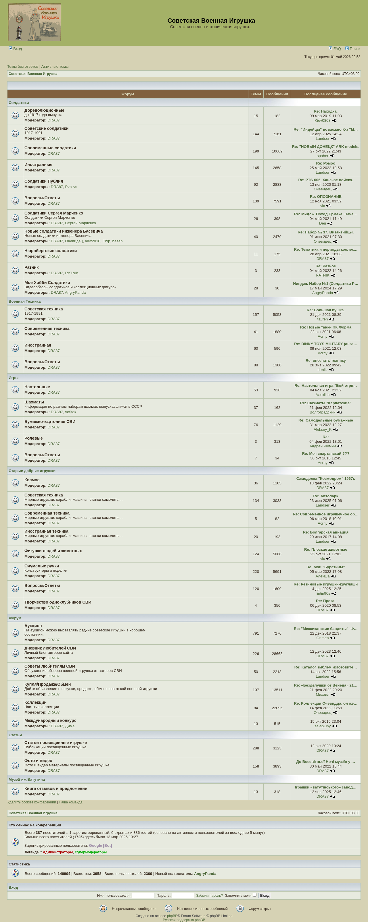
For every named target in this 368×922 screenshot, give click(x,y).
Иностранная (37, 345)
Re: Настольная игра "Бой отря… (325, 385)
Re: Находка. (326, 111)
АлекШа (323, 395)
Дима (70, 726)
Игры (13, 378)
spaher (322, 156)
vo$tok (70, 412)
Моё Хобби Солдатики (47, 282)
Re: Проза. (326, 601)
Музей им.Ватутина (27, 779)
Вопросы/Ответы (42, 198)
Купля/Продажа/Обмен (47, 684)
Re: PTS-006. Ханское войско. (325, 180)
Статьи (15, 735)
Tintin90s (322, 593)
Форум (15, 618)
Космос (31, 480)
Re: (326, 437)
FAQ (335, 49)
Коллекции (35, 702)
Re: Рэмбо (326, 163)
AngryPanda (75, 292)
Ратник (31, 267)
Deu (322, 223)
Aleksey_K (322, 429)
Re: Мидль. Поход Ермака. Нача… (325, 214)
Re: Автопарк (325, 496)
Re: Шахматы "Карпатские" (325, 403)
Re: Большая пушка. (326, 310)
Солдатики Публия (43, 181)
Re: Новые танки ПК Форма (325, 327)
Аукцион (33, 625)
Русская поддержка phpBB (184, 920)
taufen (322, 319)
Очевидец (322, 189)
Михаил (322, 694)
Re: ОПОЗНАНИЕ (326, 196)
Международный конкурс (50, 720)
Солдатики (19, 102)
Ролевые (33, 438)
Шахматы (34, 402)
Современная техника (47, 328)
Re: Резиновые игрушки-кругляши (326, 584)
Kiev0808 (323, 120)
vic (322, 206)
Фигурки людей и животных (53, 550)
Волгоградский (323, 412)
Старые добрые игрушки (32, 471)
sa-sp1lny (323, 726)
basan (117, 241)
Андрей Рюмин (322, 446)
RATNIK (72, 273)
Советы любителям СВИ (49, 666)
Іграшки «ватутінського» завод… (325, 787)
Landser (322, 138)
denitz (322, 370)
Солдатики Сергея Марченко (53, 213)
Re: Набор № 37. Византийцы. (326, 232)
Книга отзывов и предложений (55, 788)
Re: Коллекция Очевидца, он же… (325, 703)
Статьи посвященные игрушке (55, 742)
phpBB (172, 916)
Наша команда (70, 802)
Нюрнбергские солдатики (50, 250)
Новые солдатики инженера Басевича (63, 231)
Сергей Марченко (80, 223)
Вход (15, 49)
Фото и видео (38, 760)
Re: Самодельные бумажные (325, 420)
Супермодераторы (91, 852)
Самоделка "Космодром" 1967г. (325, 478)
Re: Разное (325, 266)
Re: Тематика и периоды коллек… (326, 249)
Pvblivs (71, 187)
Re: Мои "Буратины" (325, 567)
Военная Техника (25, 301)
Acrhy (322, 336)
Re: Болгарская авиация (326, 532)
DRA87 (53, 120)
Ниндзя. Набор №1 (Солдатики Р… (326, 283)
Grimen (322, 638)
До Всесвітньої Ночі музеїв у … (325, 761)
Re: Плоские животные (325, 549)
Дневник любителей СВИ (50, 648)
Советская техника (43, 309)
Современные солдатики (50, 148)
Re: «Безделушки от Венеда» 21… (326, 685)
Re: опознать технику (326, 360)
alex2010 (92, 241)
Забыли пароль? (209, 896)
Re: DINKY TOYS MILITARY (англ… (325, 344)
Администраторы (58, 852)
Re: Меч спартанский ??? (325, 453)
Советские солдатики (46, 128)
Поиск (352, 49)
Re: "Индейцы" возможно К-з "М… (326, 129)
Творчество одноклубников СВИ (57, 602)
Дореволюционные (44, 110)
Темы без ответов (22, 66)
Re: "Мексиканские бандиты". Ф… (326, 629)
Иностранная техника (46, 531)
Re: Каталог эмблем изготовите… (325, 667)
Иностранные (38, 164)
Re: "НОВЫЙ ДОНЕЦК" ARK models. (325, 146)
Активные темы (55, 66)
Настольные (37, 386)
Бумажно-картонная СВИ (49, 421)
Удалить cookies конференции (31, 802)
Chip (106, 241)
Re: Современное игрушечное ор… (326, 514)
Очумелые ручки (41, 566)
